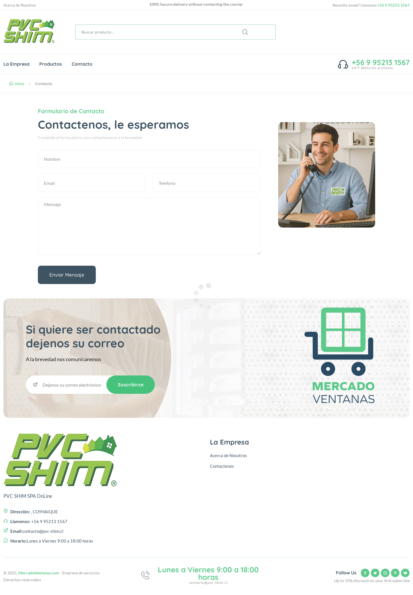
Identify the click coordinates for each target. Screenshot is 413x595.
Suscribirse (131, 384)
